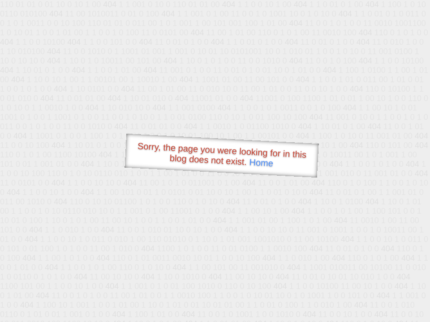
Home (261, 162)
